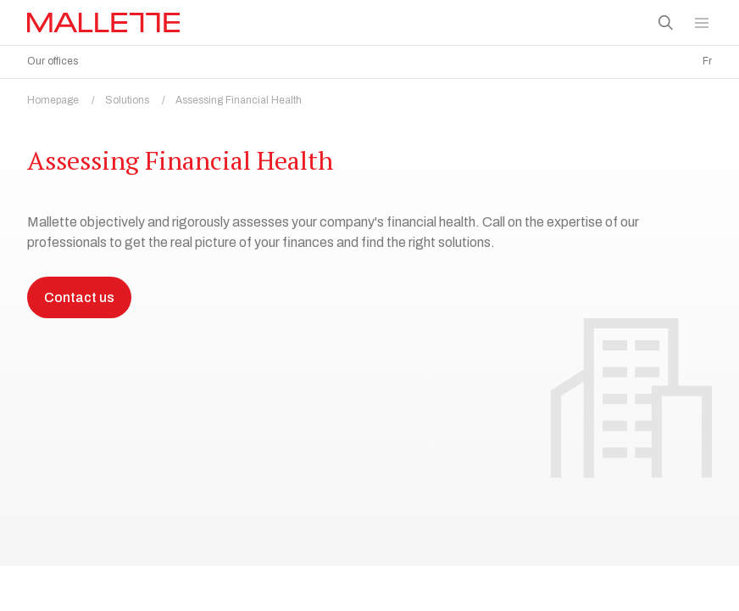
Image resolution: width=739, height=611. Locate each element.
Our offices (52, 61)
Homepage (66, 96)
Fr (707, 61)
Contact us (79, 413)
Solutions (140, 96)
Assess (48, 573)
